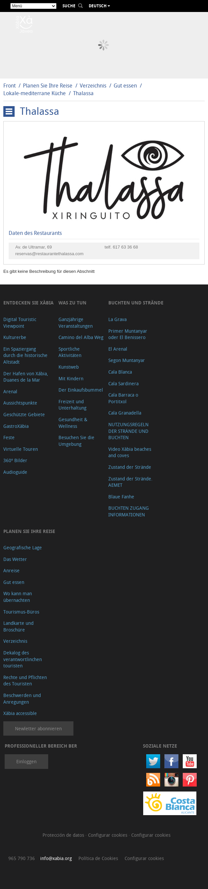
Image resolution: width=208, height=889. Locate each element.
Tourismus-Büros (21, 612)
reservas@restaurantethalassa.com (49, 253)
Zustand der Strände (129, 467)
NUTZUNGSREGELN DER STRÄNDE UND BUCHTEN (128, 431)
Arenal (10, 391)
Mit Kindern (70, 378)
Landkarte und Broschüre (18, 626)
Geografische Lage (22, 547)
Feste (9, 437)
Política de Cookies (98, 858)
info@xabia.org (56, 858)
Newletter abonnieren (38, 728)
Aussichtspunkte (20, 403)
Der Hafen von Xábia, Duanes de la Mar (25, 376)
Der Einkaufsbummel (80, 390)
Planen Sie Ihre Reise (47, 85)
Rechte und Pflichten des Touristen (25, 680)
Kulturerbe (14, 337)
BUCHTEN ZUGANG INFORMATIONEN (128, 511)
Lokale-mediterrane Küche (34, 93)
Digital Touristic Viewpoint (19, 322)
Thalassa (83, 93)
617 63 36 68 (125, 247)
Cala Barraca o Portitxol (123, 398)
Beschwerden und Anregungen (22, 698)
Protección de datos (64, 835)
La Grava (117, 319)
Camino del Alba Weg (80, 337)
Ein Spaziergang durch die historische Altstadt (25, 355)
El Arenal (117, 349)
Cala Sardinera (123, 383)
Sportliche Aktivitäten (69, 352)
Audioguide (15, 472)
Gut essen (125, 85)
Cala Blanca (120, 372)
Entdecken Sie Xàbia (28, 302)
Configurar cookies (108, 835)
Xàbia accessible (20, 713)
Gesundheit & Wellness (72, 422)
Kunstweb (68, 367)
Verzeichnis (94, 85)
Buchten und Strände (135, 302)
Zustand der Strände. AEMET (130, 481)
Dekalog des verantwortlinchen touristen (22, 659)
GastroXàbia (16, 426)
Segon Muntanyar (126, 360)
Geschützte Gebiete (24, 414)
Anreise (11, 570)
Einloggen (26, 761)
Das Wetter (15, 559)
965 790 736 (21, 858)
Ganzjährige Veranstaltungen (75, 322)
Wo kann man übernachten (17, 596)
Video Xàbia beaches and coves (129, 452)
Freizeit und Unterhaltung (72, 404)
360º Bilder (15, 460)
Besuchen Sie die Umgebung (76, 440)
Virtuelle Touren (20, 449)
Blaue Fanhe (121, 496)
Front (9, 85)
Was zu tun (72, 302)
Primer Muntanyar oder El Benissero (127, 334)
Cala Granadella (124, 413)
